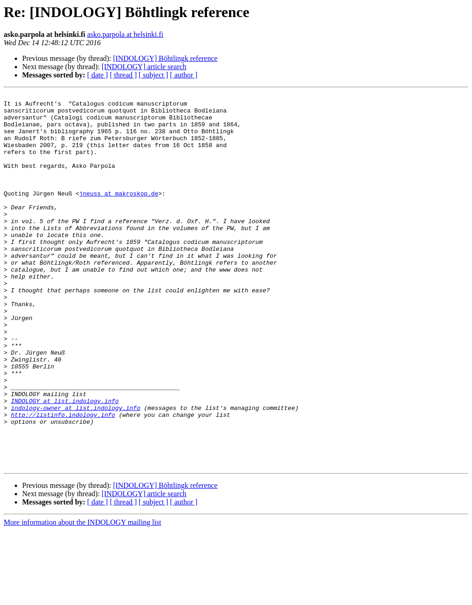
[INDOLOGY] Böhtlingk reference (165, 58)
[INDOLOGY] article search (143, 67)
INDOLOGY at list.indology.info (65, 463)
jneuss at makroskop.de (119, 214)
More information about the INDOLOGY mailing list (82, 597)
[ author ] (184, 75)
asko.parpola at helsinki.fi (125, 34)
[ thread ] (123, 75)
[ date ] (97, 75)
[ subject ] (153, 75)
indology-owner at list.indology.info (76, 471)
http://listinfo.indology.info (63, 479)
